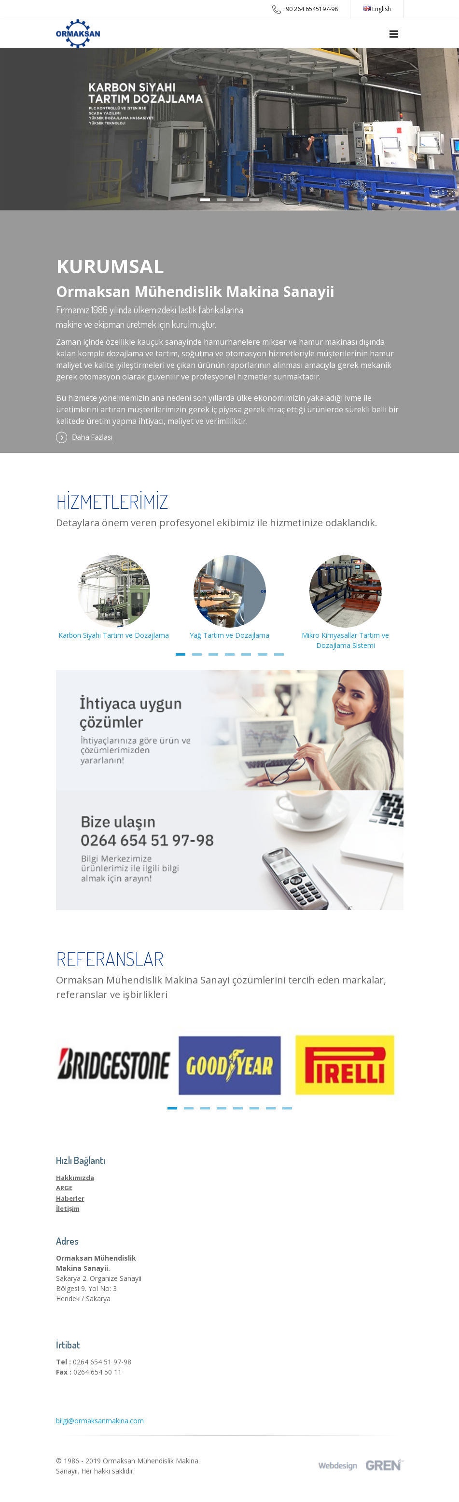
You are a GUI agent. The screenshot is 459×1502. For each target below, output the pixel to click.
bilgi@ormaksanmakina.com (100, 1420)
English (377, 9)
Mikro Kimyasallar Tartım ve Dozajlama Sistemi (345, 635)
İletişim (68, 1208)
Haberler (70, 1198)
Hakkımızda (75, 1177)
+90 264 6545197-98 (305, 9)
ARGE (64, 1187)
